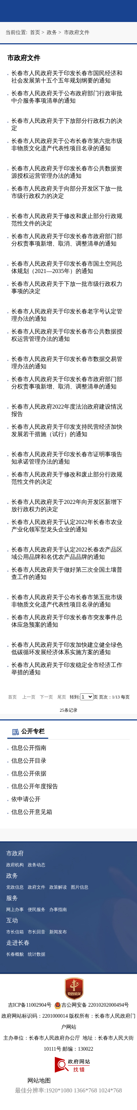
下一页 (46, 697)
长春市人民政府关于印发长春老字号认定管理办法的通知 (66, 315)
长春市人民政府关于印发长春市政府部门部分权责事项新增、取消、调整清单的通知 (66, 240)
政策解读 (58, 887)
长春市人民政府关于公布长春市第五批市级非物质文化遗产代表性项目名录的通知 (66, 601)
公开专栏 (28, 731)
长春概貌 (15, 954)
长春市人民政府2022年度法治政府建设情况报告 (66, 410)
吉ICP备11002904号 (30, 1005)
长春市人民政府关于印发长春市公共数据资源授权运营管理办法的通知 (66, 172)
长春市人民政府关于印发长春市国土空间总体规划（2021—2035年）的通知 (66, 267)
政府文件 (36, 887)
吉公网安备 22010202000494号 (91, 1005)
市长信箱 (15, 931)
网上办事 (15, 909)
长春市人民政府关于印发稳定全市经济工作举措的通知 (66, 668)
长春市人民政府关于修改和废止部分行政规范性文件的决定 (66, 219)
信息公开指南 (28, 748)
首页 (12, 697)
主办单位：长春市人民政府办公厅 (42, 1038)
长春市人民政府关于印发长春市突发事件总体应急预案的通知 (66, 621)
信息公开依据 (28, 773)
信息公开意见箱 (31, 812)
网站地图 (39, 1080)
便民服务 (36, 909)
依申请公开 (26, 799)
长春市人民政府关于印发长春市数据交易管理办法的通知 (66, 362)
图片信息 (79, 887)
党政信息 (15, 887)
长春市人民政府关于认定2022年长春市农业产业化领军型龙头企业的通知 (66, 525)
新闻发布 (58, 931)
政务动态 (36, 864)
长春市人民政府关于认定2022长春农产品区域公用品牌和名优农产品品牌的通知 (66, 553)
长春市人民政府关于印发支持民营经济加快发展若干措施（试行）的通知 (66, 430)
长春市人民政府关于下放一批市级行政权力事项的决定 (66, 287)
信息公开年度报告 (34, 786)
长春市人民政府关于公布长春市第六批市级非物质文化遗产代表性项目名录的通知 (66, 144)
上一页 (28, 697)
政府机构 (15, 864)
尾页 (61, 697)
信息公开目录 (28, 760)
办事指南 (58, 909)
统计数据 (36, 954)
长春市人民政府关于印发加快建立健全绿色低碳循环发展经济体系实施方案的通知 (66, 648)
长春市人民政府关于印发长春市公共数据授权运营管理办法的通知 (66, 335)
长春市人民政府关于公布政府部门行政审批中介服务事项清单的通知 (66, 97)
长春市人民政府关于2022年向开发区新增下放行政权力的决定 (66, 505)
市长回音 (36, 931)
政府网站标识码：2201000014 (34, 1016)
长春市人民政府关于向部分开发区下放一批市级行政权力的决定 (66, 192)
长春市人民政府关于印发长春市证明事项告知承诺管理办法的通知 (66, 458)
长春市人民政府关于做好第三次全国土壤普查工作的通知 (66, 573)
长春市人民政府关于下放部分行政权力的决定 (66, 124)
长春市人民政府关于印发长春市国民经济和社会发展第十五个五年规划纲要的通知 (66, 77)
